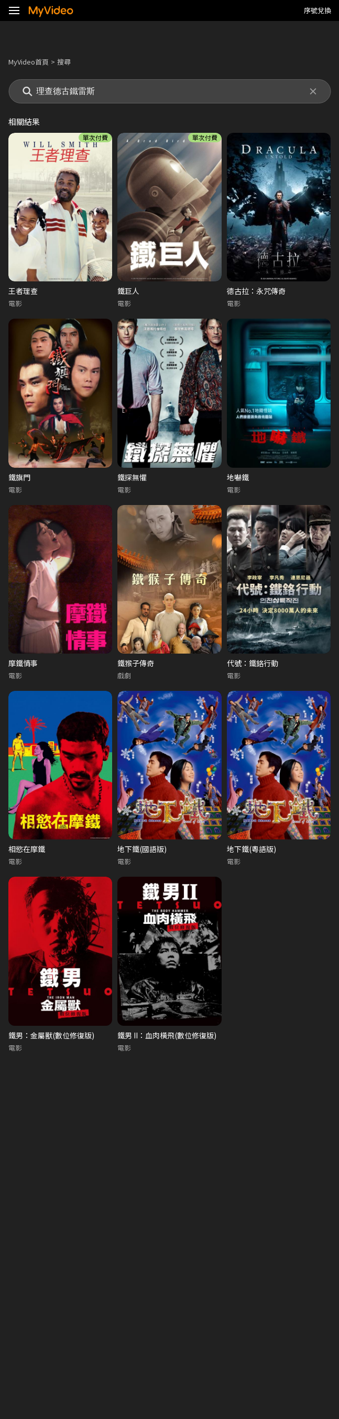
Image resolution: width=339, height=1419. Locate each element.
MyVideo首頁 (28, 62)
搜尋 (64, 62)
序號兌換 (317, 10)
